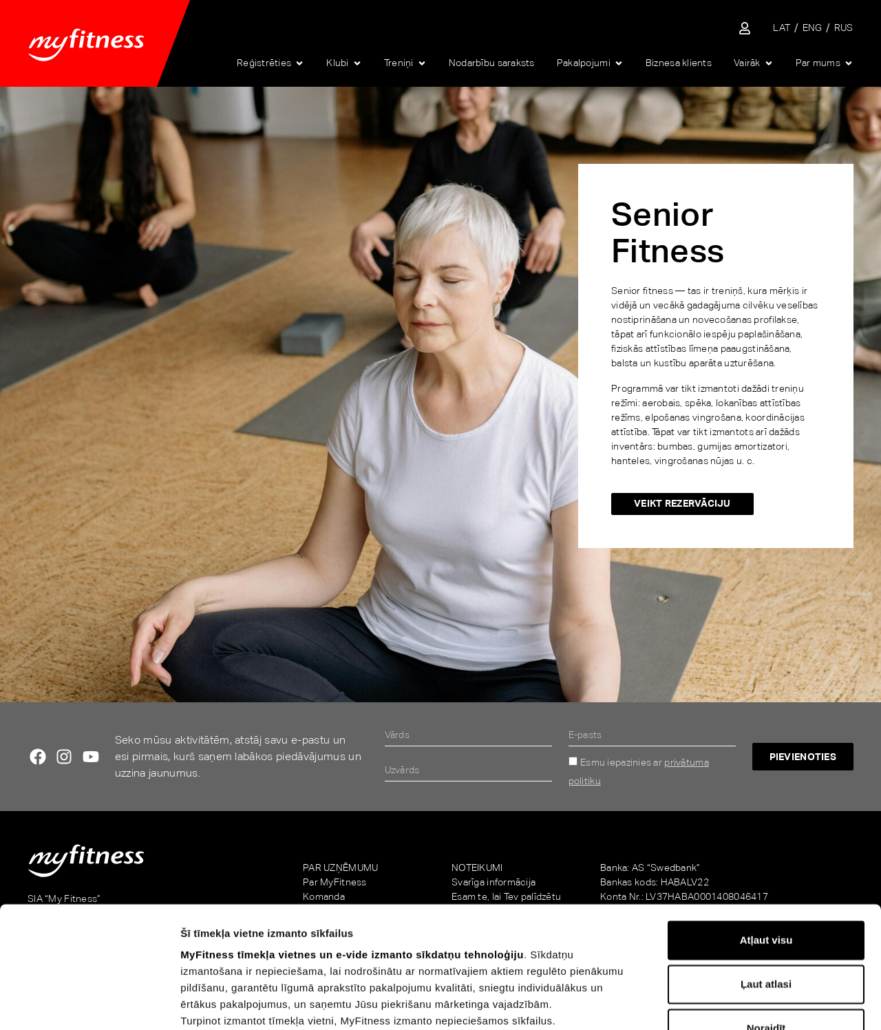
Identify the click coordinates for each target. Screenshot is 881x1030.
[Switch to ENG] (812, 28)
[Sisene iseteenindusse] (745, 28)
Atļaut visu (766, 819)
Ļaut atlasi (766, 863)
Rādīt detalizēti (756, 1003)
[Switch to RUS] (843, 28)
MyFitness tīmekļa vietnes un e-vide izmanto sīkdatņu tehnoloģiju (352, 833)
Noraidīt (766, 907)
